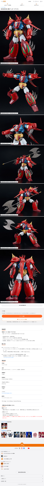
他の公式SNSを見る (22, 472)
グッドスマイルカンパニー (7, 393)
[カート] (34, 1)
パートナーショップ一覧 (8, 357)
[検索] (32, 1)
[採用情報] (29, 1)
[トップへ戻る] (22, 444)
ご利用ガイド (3, 478)
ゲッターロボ (3, 7)
